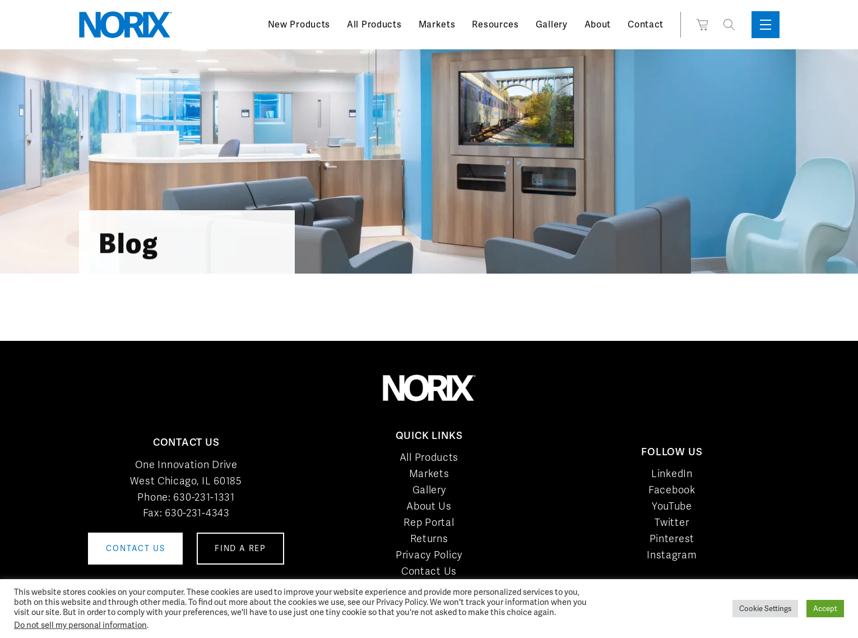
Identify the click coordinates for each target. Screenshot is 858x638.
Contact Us (429, 571)
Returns (429, 538)
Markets (437, 24)
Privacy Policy (429, 554)
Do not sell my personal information (80, 624)
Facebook (671, 489)
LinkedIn (672, 473)
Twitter (672, 522)
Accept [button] (825, 608)
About (598, 24)
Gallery (552, 24)
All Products (374, 24)
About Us (429, 506)
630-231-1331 (203, 497)
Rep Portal (429, 522)
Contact (646, 24)
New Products (299, 24)
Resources (495, 24)
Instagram (672, 554)
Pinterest (672, 538)
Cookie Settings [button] (765, 608)
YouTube (672, 506)
